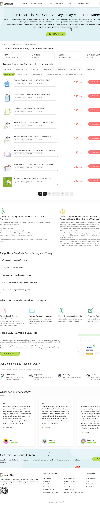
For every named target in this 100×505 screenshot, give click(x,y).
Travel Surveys (37, 74)
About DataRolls (82, 3)
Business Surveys (76, 69)
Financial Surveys (21, 69)
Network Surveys (23, 74)
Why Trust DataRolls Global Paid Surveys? (23, 300)
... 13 (71, 193)
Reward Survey (36, 3)
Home (25, 3)
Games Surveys (9, 74)
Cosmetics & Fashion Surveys (74, 74)
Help (69, 3)
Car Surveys (7, 69)
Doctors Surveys (47, 69)
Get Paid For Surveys (56, 34)
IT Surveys (35, 69)
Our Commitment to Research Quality (20, 364)
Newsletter (59, 3)
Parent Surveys (90, 69)
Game (50, 3)
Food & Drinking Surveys (54, 74)
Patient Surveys (61, 69)
